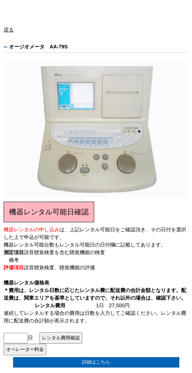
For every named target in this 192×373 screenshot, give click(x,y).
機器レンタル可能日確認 (49, 212)
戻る (9, 30)
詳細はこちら (96, 362)
